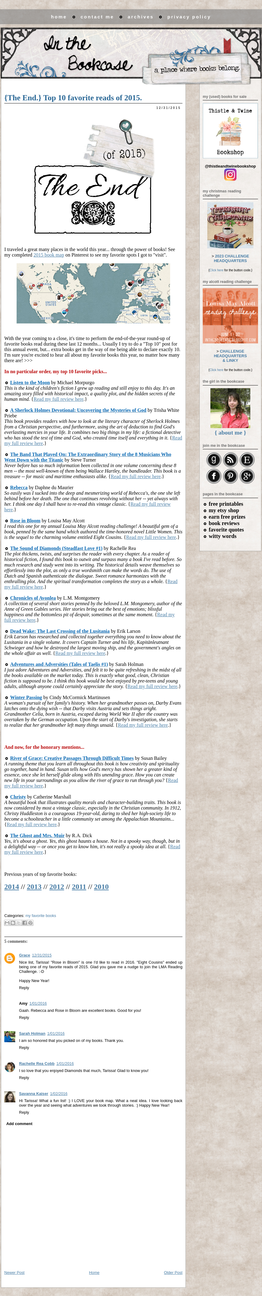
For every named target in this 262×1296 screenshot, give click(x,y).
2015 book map (48, 254)
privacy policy (189, 16)
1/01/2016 (38, 1003)
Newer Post (14, 1272)
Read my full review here (58, 399)
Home (94, 1272)
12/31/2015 (42, 955)
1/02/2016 (59, 1093)
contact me (97, 16)
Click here (216, 270)
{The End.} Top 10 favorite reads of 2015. (73, 97)
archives (141, 16)
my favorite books (40, 915)
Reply (24, 987)
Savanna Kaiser (33, 1093)
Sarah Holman (32, 1033)
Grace (24, 955)
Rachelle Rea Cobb (37, 1063)
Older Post (173, 1272)
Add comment (19, 1123)
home (59, 16)
